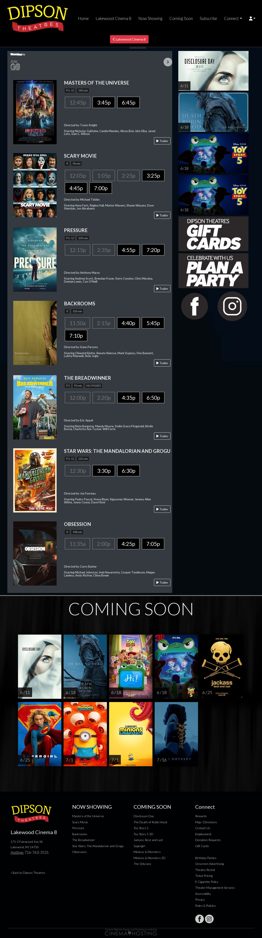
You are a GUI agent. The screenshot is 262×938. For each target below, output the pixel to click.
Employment (203, 834)
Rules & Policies (205, 905)
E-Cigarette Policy (206, 882)
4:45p (76, 188)
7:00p (100, 188)
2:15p (103, 323)
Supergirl (139, 846)
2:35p (103, 250)
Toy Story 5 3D (143, 834)
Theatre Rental (205, 870)
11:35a (77, 543)
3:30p (103, 470)
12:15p (77, 250)
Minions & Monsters (147, 852)
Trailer (162, 141)
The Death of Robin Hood (150, 822)
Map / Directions (206, 822)
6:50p (153, 397)
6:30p (128, 470)
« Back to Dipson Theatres (28, 872)
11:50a (77, 323)
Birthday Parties (205, 858)
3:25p (153, 175)
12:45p (77, 102)
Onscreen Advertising (209, 864)
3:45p (103, 102)
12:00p (77, 397)
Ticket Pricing (204, 875)
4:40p (128, 323)
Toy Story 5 (141, 828)
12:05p (77, 175)
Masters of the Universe (88, 816)
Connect (231, 18)
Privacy (200, 899)
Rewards (201, 816)
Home (83, 18)
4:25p (128, 543)
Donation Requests (208, 840)
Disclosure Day (144, 816)
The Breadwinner (83, 840)
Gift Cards (202, 846)
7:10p (76, 335)
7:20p (153, 250)
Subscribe (208, 18)
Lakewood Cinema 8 (113, 18)
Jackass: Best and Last (148, 840)
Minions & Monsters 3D (149, 858)
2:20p (103, 397)
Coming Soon (181, 18)
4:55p (128, 250)
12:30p (77, 470)
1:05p (103, 175)
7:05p (153, 543)
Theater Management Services (215, 887)
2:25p (128, 175)
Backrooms (79, 834)
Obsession (79, 852)
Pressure (78, 828)
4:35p (128, 397)
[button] (252, 18)
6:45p (128, 102)
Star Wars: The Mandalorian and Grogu (98, 846)
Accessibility (203, 893)
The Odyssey (142, 864)
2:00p (103, 543)
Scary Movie (80, 822)
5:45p (153, 323)
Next (168, 62)
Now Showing (150, 18)
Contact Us (202, 828)
